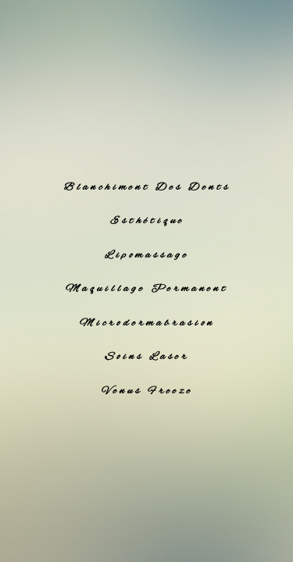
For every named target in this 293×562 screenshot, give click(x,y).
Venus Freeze (147, 391)
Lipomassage (147, 255)
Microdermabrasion (147, 323)
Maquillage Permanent (147, 289)
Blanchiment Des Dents (147, 187)
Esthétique (147, 221)
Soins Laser (147, 357)
